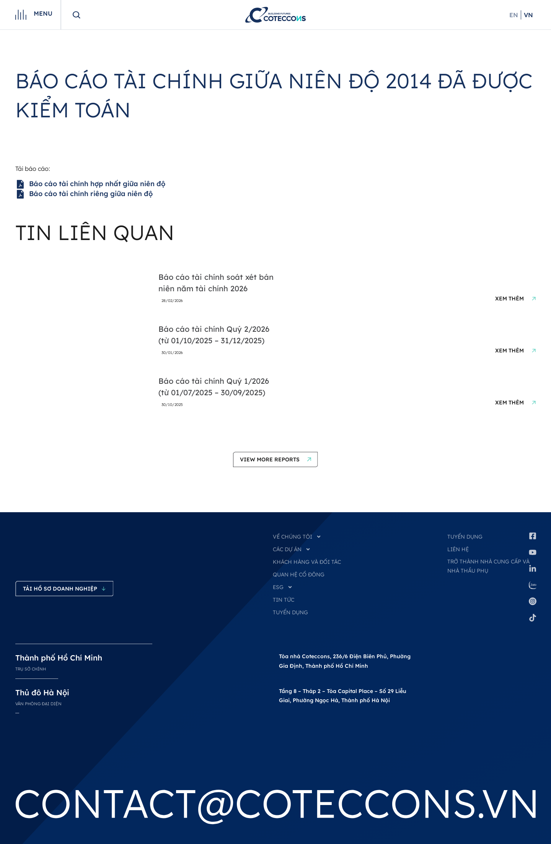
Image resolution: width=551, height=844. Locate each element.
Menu (43, 13)
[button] (275, 459)
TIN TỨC (283, 599)
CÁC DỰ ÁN (292, 549)
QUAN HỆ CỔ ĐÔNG (298, 574)
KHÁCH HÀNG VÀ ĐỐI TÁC (307, 561)
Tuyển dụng (465, 536)
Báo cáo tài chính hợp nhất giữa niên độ (90, 184)
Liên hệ (458, 549)
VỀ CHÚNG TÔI (297, 536)
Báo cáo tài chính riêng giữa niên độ (84, 194)
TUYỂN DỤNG (290, 612)
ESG (283, 587)
